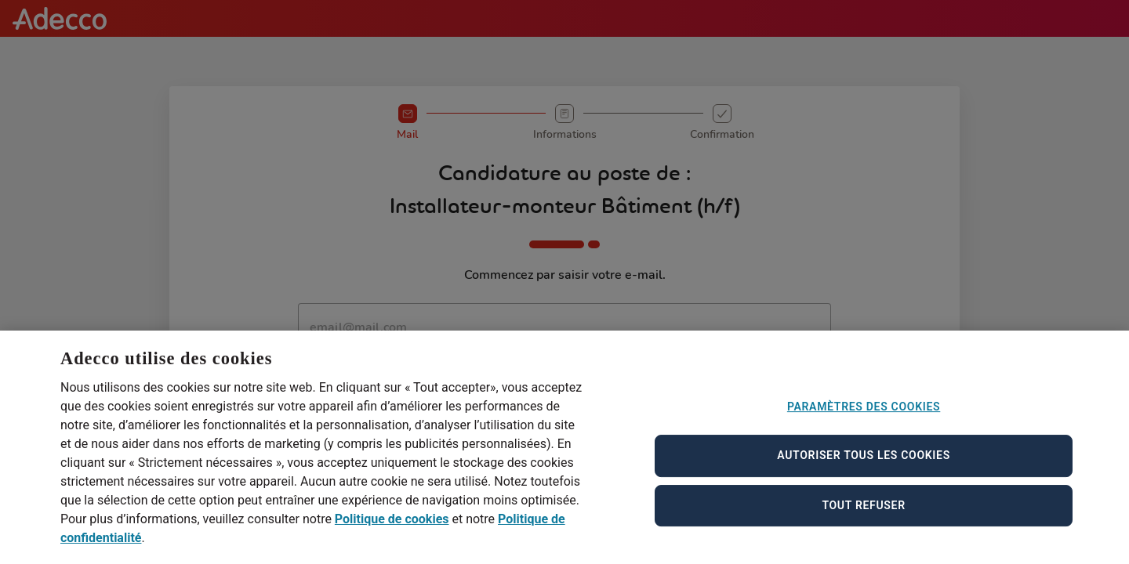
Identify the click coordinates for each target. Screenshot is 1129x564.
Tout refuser (863, 517)
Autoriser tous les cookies (863, 467)
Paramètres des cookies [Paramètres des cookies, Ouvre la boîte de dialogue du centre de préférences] (863, 418)
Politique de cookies (392, 531)
